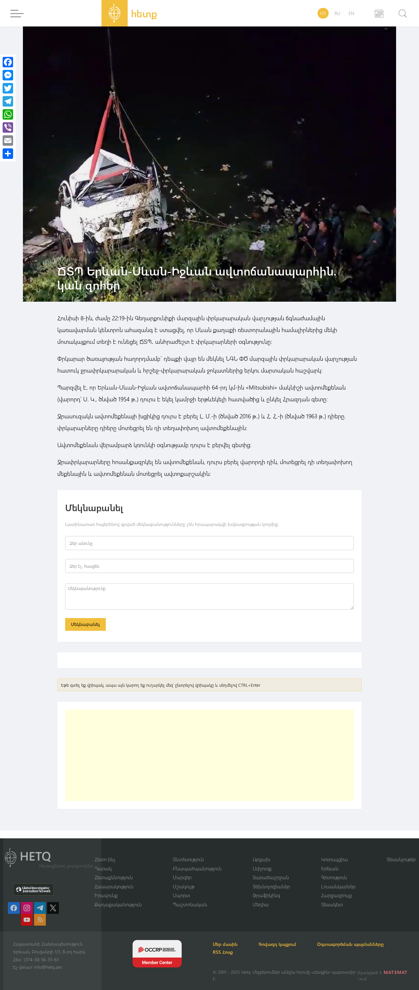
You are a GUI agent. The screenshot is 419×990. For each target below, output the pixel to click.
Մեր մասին (225, 944)
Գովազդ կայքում (277, 944)
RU (337, 13)
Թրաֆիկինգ (266, 895)
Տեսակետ (332, 904)
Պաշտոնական (190, 904)
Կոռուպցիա (334, 859)
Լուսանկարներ (338, 886)
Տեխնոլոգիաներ (271, 886)
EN (351, 13)
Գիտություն (334, 877)
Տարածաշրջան (271, 877)
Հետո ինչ (105, 859)
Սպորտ (181, 895)
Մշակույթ (183, 886)
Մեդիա (261, 904)
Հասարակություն (114, 886)
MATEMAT (396, 972)
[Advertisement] (209, 755)
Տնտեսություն (188, 859)
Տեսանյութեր (401, 859)
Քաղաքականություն (118, 904)
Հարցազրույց (336, 895)
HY (323, 13)
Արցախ (261, 859)
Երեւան (329, 868)
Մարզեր (182, 877)
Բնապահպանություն (197, 868)
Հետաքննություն (114, 877)
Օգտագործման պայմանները (350, 944)
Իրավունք (106, 895)
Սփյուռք (262, 868)
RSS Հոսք (223, 952)
